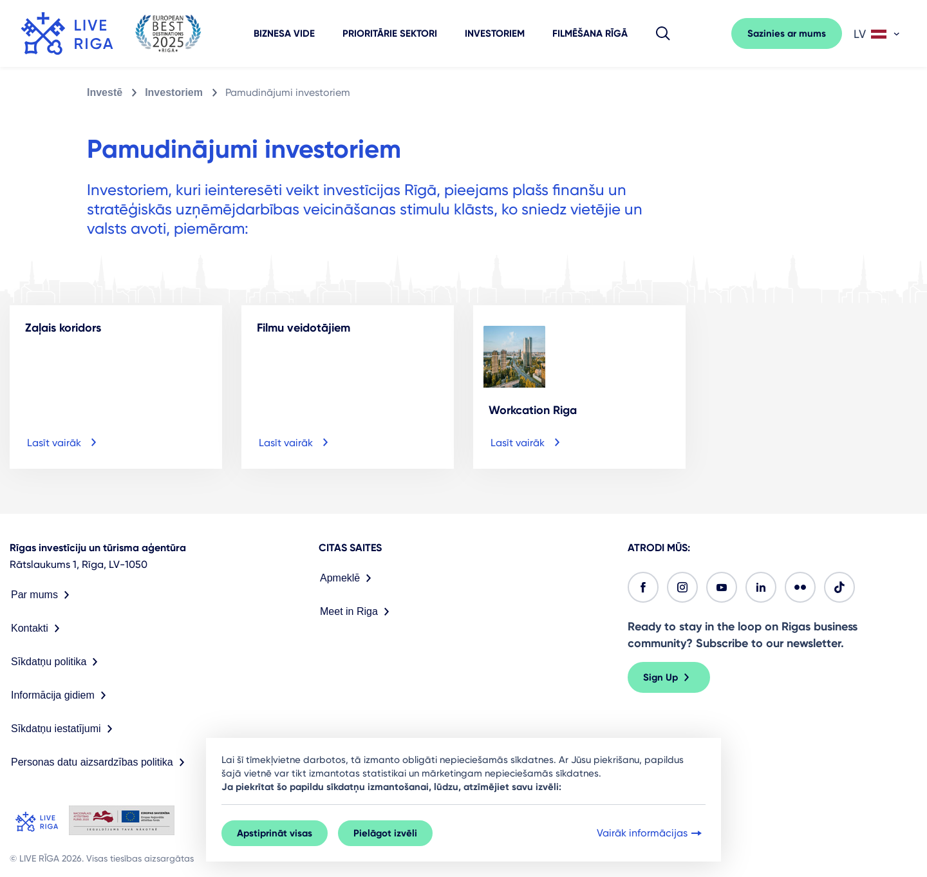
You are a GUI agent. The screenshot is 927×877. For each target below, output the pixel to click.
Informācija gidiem (61, 695)
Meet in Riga (357, 611)
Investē (104, 92)
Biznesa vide (284, 33)
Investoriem (495, 33)
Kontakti (38, 628)
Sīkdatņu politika (57, 662)
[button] (663, 33)
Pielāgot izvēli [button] (385, 833)
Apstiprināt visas (274, 833)
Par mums (43, 595)
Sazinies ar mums (786, 33)
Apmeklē (348, 578)
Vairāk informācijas (650, 833)
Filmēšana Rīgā (590, 33)
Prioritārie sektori (389, 33)
